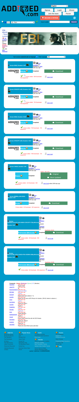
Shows (71, 10)
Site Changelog (59, 334)
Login (60, 10)
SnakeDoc (12, 307)
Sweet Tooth (22, 339)
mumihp (11, 297)
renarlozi (11, 322)
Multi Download (4, 51)
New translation (41, 220)
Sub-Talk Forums (8, 342)
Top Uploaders (7, 337)
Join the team (53, 13)
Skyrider (11, 309)
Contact (6, 349)
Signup (47, 10)
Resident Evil (22, 337)
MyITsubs (37, 198)
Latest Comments (8, 344)
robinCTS (11, 287)
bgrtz (10, 312)
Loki (20, 335)
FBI (5, 38)
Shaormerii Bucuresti (9, 346)
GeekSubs (41, 226)
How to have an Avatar (40, 348)
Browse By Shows (8, 334)
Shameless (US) (23, 342)
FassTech (37, 169)
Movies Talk (58, 344)
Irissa (10, 299)
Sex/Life (21, 334)
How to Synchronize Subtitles (42, 341)
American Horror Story (24, 348)
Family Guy (21, 346)
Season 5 (4, 39)
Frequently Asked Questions (42, 335)
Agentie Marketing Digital (41, 349)
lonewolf (11, 294)
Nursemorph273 (13, 289)
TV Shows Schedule (40, 334)
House (20, 349)
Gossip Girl (21, 341)
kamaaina (11, 319)
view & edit (50, 77)
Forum (68, 13)
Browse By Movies (9, 335)
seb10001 (11, 324)
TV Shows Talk (59, 342)
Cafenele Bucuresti (9, 348)
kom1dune (12, 302)
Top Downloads (8, 339)
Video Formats (59, 339)
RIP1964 (11, 292)
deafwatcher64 (13, 314)
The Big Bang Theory (24, 344)
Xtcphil (11, 317)
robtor (40, 66)
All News (6, 341)
